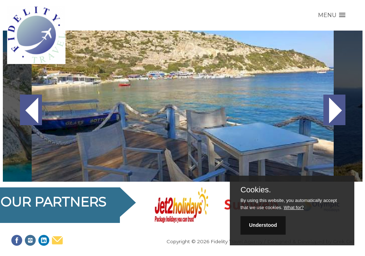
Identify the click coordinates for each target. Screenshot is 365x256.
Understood (263, 225)
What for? (293, 207)
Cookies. (255, 189)
